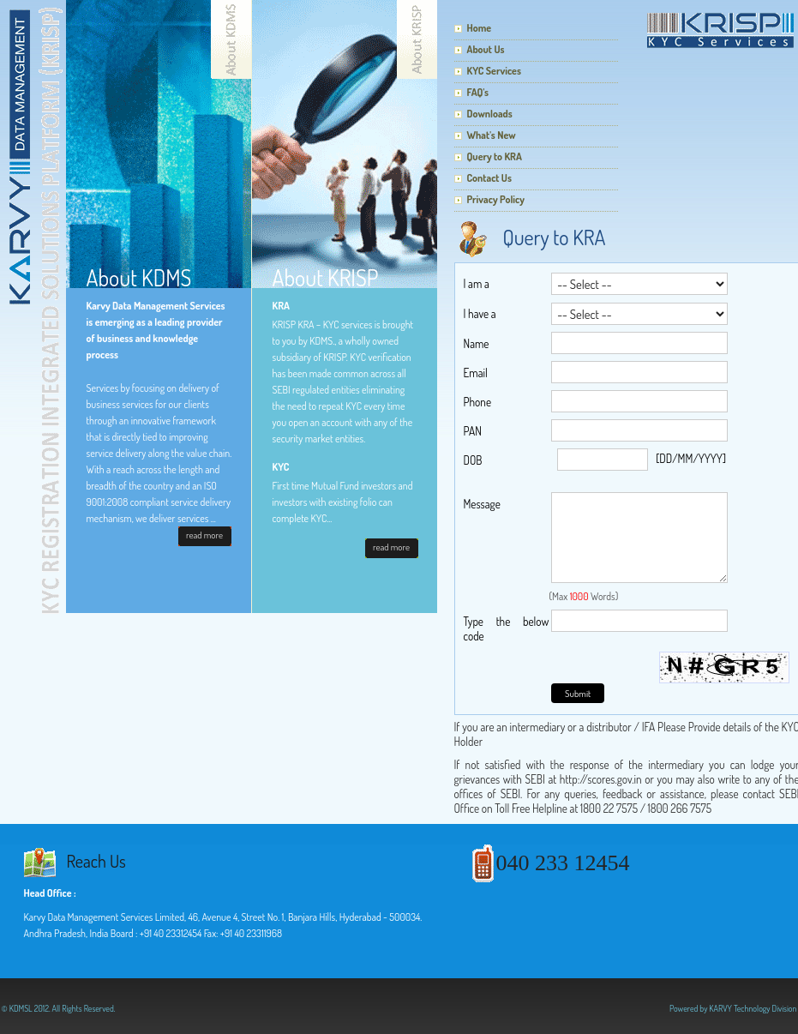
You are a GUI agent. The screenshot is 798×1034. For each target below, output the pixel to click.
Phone (478, 401)
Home (479, 27)
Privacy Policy (496, 199)
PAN (473, 431)
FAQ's (478, 92)
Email (476, 372)
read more (204, 535)
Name (476, 343)
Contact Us (489, 177)
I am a (476, 283)
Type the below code (506, 628)
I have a (480, 313)
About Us (486, 49)
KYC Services (494, 70)
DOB (473, 460)
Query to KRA (494, 156)
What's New (491, 135)
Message (482, 503)
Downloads (490, 113)
